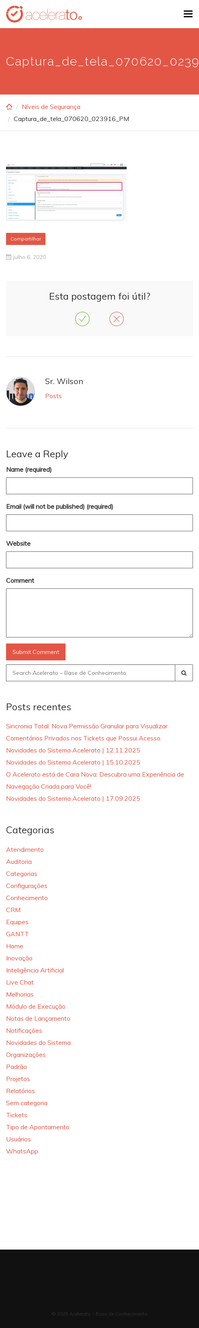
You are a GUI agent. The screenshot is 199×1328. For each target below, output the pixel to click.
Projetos (18, 1079)
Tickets (16, 1115)
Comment (20, 580)
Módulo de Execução (36, 1006)
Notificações (24, 1030)
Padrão (16, 1067)
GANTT (17, 934)
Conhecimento (27, 898)
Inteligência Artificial (35, 970)
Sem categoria (26, 1103)
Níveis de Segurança (51, 107)
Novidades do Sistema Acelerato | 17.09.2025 (73, 798)
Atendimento (25, 849)
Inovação (19, 958)
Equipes (17, 922)
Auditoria (19, 861)
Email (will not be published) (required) (59, 506)
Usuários (18, 1139)
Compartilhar (25, 239)
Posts (53, 396)
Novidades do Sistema (38, 1042)
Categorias (21, 874)
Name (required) (29, 469)
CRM (13, 910)
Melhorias (20, 994)
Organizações (26, 1054)
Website (18, 543)
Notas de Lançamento (38, 1018)
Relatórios (20, 1091)
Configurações (26, 886)
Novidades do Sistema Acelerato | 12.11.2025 (73, 750)
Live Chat (20, 982)
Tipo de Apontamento (38, 1127)
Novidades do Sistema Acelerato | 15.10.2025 (73, 762)
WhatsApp (22, 1151)
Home (14, 946)
